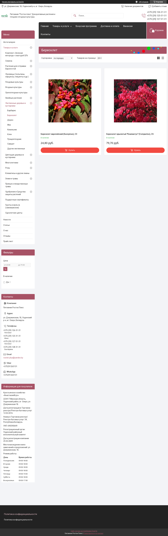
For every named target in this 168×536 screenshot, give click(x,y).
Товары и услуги (61, 26)
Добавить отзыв (159, 6)
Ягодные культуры (13, 87)
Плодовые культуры (14, 82)
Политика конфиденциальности (18, 520)
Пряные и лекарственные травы (16, 185)
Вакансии (128, 26)
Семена (8, 61)
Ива (9, 125)
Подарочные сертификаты (17, 200)
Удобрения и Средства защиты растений (15, 193)
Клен (9, 134)
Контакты (45, 34)
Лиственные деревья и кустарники (15, 104)
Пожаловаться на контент (93, 533)
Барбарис (11, 110)
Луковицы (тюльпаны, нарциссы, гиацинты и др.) (17, 75)
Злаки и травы (11, 179)
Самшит (10, 144)
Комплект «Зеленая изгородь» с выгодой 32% (16, 54)
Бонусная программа (86, 26)
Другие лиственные (16, 149)
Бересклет (12, 115)
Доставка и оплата (110, 26)
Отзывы (6, 236)
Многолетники (11, 163)
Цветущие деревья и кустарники (14, 156)
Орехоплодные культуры (16, 92)
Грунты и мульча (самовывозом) (12, 206)
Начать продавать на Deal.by (13, 2)
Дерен (10, 120)
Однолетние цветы (13, 213)
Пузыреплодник (14, 139)
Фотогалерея (9, 42)
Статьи (6, 225)
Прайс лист (8, 241)
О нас (5, 230)
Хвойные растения (13, 98)
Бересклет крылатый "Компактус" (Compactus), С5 (130, 134)
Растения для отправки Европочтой (15, 67)
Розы (7, 168)
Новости (7, 220)
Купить (72, 150)
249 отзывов (143, 2)
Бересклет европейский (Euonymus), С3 (59, 134)
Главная (45, 26)
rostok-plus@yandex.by (13, 358)
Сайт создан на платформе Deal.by (84, 531)
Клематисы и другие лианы (17, 173)
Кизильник (12, 130)
